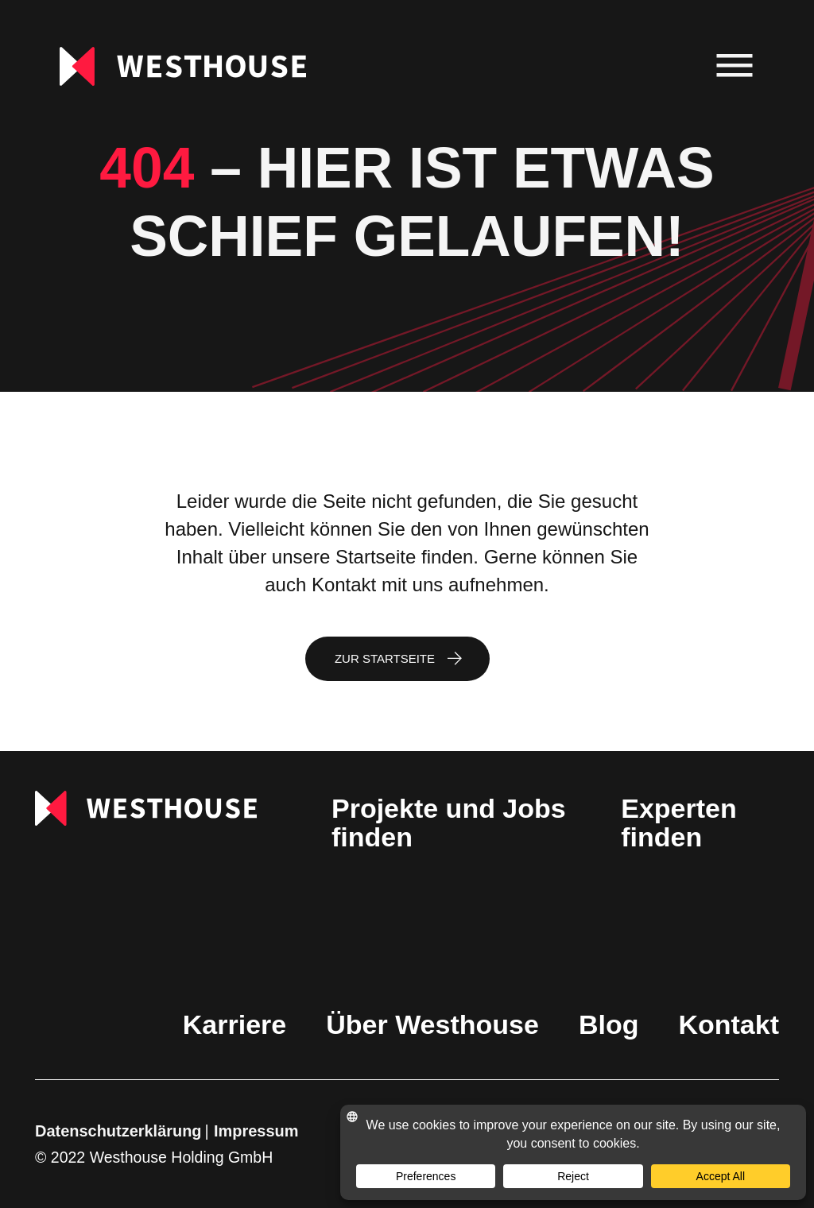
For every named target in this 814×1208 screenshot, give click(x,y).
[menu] (735, 66)
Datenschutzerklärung (118, 1131)
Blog (609, 1024)
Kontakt (728, 1024)
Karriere (234, 1024)
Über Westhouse (432, 1024)
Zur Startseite (385, 658)
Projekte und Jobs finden (448, 822)
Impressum (256, 1131)
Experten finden (679, 822)
